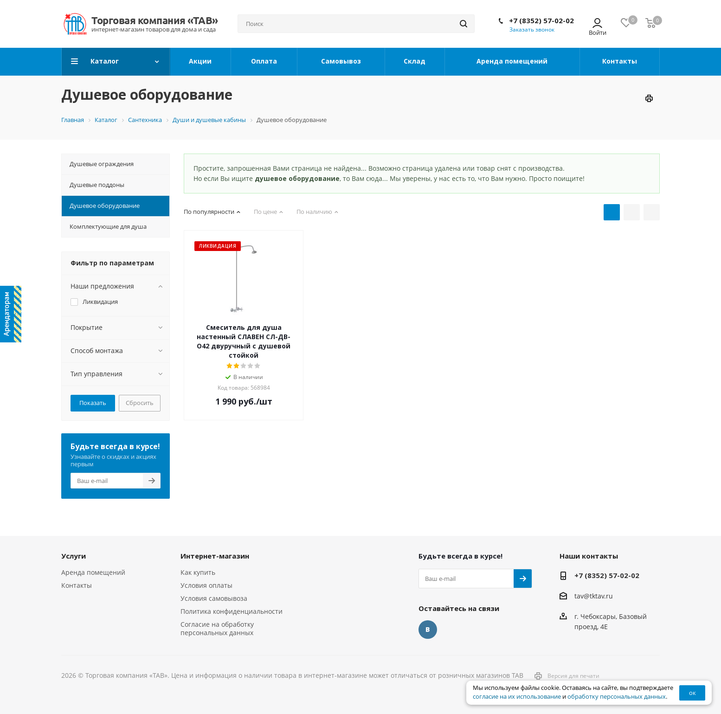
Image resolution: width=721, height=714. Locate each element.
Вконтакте (427, 629)
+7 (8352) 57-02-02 (541, 20)
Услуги (73, 555)
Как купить (197, 572)
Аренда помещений (93, 572)
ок (692, 692)
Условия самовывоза (213, 598)
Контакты (76, 585)
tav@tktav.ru (593, 596)
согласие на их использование (517, 697)
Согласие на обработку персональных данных (217, 628)
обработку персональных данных (616, 697)
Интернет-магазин (214, 555)
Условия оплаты (206, 585)
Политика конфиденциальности (231, 611)
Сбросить (140, 403)
